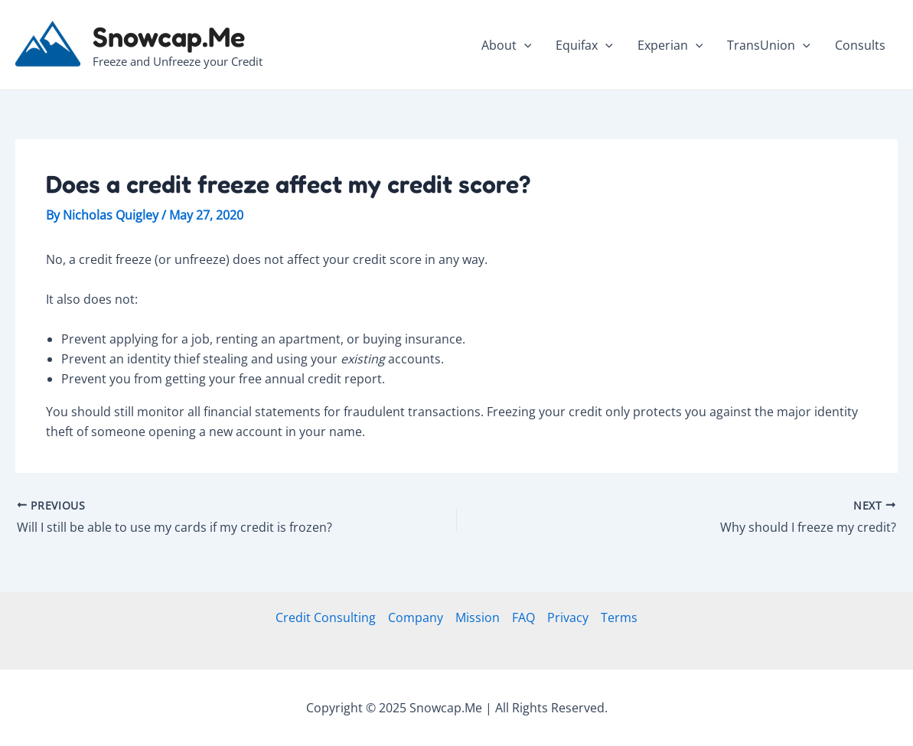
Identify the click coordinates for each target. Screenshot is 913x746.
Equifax (584, 45)
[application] (524, 45)
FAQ (523, 617)
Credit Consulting (326, 617)
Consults (860, 45)
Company (415, 617)
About (506, 45)
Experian (670, 45)
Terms (619, 617)
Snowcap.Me (169, 36)
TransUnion (768, 45)
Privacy (568, 617)
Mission (477, 617)
